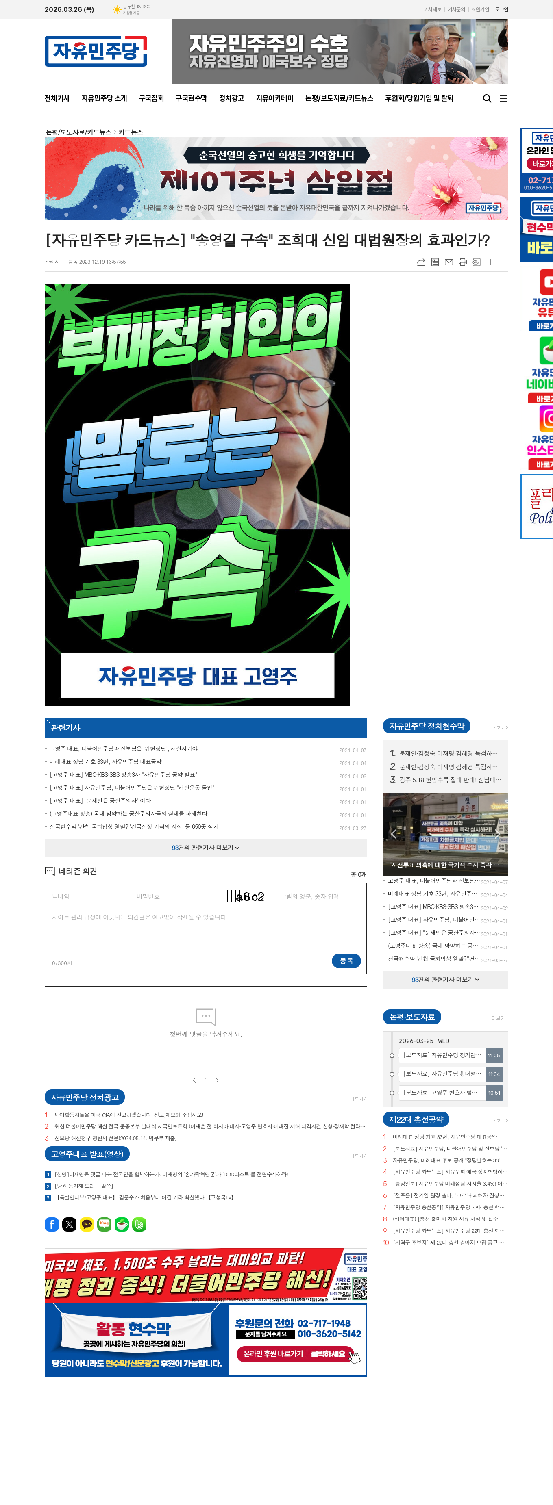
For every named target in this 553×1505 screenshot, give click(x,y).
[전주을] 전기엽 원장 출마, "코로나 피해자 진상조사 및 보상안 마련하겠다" (450, 1195)
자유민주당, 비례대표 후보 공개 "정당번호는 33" (447, 1160)
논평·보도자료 (412, 1016)
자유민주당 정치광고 (84, 1097)
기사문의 (456, 10)
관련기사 (65, 727)
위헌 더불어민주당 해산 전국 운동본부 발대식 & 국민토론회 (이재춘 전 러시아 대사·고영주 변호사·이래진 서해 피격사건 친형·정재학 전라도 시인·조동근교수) (210, 1126)
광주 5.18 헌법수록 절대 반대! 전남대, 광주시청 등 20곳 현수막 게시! (450, 780)
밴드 (139, 1224)
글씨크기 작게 (504, 262)
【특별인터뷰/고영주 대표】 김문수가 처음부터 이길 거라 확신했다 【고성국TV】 (145, 1197)
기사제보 (432, 10)
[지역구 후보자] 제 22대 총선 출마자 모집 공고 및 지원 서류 (450, 1242)
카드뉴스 (130, 132)
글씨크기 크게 (490, 262)
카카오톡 (87, 1224)
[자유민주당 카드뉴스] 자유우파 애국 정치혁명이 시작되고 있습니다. (450, 1172)
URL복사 (421, 262)
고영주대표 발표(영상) (87, 1153)
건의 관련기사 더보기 (206, 847)
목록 (435, 262)
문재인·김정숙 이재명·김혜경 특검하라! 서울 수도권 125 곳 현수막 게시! (450, 753)
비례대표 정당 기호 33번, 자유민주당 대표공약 (444, 1137)
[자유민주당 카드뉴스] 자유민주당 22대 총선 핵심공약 (450, 1230)
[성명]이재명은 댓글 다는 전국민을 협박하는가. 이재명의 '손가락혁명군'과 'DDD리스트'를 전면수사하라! (171, 1174)
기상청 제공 (131, 13)
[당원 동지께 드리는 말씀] (83, 1186)
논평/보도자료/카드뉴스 (78, 132)
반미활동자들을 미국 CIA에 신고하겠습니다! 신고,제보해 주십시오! (128, 1115)
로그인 (501, 10)
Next (498, 834)
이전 (194, 1080)
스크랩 (476, 262)
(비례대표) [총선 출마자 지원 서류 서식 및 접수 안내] (450, 1219)
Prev (393, 834)
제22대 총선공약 (416, 1119)
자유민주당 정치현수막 (426, 725)
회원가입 (480, 10)
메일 (449, 262)
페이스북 (52, 1224)
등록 (346, 960)
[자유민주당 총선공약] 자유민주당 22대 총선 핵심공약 (450, 1207)
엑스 (69, 1224)
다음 (217, 1080)
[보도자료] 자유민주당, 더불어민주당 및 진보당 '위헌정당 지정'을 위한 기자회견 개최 (450, 1148)
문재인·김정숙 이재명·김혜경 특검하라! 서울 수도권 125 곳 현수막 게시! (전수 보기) (450, 767)
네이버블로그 (104, 1224)
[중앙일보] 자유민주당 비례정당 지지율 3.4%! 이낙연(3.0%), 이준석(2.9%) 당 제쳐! (450, 1183)
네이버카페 (122, 1224)
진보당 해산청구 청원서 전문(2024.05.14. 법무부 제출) (115, 1138)
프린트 (463, 262)
